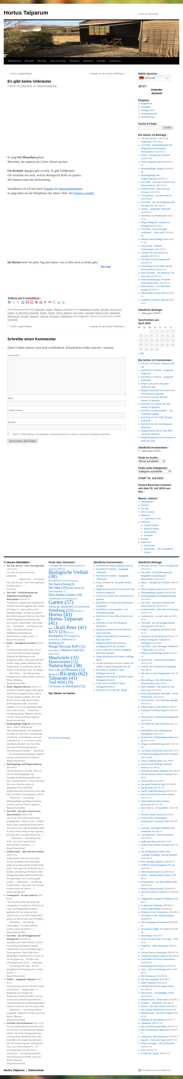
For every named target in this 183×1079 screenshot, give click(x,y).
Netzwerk (88, 60)
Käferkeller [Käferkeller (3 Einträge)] (69, 639)
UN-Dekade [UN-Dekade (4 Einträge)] (57, 686)
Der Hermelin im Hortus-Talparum (156, 774)
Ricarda (24, 316)
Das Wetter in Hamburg (59, 737)
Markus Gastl (101, 313)
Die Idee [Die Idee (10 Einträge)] (58, 588)
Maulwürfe (115, 313)
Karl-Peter (79, 313)
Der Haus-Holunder (150, 979)
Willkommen (14, 60)
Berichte (29, 60)
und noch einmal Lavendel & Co (155, 892)
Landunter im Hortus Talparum (155, 299)
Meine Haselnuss (148, 982)
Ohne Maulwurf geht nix (152, 871)
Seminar (49, 188)
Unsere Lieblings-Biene (151, 760)
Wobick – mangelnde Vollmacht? (156, 209)
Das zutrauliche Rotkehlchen (154, 1026)
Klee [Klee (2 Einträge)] (70, 632)
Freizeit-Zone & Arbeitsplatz (154, 952)
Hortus (51, 313)
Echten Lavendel (84, 193)
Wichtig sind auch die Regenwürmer (157, 986)
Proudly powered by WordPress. (156, 1070)
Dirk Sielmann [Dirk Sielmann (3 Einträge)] (57, 591)
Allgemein (39, 309)
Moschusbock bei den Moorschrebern (158, 794)
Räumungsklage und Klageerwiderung (24, 764)
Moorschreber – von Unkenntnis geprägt (159, 700)
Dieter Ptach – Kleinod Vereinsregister (158, 660)
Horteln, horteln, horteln (152, 814)
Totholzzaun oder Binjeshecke (154, 1036)
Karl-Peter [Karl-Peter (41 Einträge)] (71, 627)
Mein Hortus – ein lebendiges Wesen (157, 993)
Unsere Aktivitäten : (19, 562)
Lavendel (89, 313)
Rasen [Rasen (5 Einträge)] (54, 674)
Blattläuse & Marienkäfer (152, 1019)
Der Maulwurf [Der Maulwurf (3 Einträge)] (57, 580)
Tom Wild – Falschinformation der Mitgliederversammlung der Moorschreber (156, 148)
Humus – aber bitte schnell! (153, 1006)
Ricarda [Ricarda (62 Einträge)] (73, 673)
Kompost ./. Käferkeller (151, 1003)
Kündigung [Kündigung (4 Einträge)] (56, 643)
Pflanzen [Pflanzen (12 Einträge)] (75, 670)
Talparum (34, 316)
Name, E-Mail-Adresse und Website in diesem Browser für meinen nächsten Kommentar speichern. (62, 434)
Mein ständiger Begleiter (152, 861)
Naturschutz (13, 316)
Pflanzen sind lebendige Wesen (155, 239)
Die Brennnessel (148, 976)
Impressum (115, 60)
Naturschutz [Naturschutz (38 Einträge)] (65, 665)
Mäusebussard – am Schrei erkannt (157, 1013)
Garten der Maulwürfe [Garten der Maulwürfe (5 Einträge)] (63, 606)
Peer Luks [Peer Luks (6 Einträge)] (57, 669)
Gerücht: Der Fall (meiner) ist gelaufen (158, 666)
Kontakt (101, 60)
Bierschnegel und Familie (152, 966)
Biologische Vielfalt (89, 309)
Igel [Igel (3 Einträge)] (52, 628)
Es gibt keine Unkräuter (27, 313)
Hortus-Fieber (147, 781)
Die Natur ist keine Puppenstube (155, 259)
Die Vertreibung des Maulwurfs (155, 1030)
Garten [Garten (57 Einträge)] (61, 602)
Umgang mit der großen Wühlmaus (108, 73)
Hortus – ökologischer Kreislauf (155, 155)
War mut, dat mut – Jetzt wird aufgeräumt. (26, 565)
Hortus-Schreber (151, 528)
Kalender (156, 89)
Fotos (143, 1050)
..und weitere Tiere (152, 518)
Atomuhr (156, 93)
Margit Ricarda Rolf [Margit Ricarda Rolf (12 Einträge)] (67, 646)
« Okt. (141, 353)
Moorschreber (150, 532)
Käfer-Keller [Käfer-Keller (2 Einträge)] (55, 640)
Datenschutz (149, 545)
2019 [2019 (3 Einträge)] (52, 569)
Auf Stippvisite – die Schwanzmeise (157, 834)
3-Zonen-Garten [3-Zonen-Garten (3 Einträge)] (75, 565)
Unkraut (44, 316)
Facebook (148, 535)
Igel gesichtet (147, 787)
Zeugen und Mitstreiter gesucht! (155, 744)
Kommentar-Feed (149, 113)
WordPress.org (147, 117)
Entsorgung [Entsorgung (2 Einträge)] (71, 599)
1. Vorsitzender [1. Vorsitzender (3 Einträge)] (57, 565)
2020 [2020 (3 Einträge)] (61, 569)
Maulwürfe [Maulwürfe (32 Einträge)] (64, 657)
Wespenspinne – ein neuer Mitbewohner (159, 882)
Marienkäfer (146, 935)
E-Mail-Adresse (15, 410)
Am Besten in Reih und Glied (154, 750)
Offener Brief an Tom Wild (153, 293)
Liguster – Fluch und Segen (153, 1040)
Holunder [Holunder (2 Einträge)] (79, 611)
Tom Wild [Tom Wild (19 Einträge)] (61, 682)
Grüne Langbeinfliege (19, 73)
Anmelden (146, 107)
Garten (49, 309)
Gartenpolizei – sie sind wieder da (156, 195)
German (147, 78)
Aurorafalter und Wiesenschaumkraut (158, 959)
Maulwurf (75, 60)
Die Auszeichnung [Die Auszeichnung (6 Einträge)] (62, 584)
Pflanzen (58, 309)
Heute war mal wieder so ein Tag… (157, 939)
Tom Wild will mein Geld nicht (155, 723)
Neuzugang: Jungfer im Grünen (155, 929)
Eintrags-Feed (147, 110)
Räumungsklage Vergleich (153, 168)
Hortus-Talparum (64, 313)
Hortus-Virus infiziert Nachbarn (155, 845)
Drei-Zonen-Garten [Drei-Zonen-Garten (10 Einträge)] (65, 595)
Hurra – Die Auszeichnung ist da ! (156, 969)
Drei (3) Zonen (58, 60)
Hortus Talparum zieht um (153, 162)
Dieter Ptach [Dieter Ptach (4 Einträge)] (76, 588)
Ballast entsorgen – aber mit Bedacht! (158, 1043)
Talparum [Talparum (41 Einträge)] (63, 678)
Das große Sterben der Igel (153, 784)
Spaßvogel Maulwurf (150, 841)
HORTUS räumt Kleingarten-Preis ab (113, 666)
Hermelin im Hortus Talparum (154, 771)
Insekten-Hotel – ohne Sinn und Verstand (25, 851)
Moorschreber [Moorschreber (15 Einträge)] (63, 661)
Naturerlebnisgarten (70, 188)
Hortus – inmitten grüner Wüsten (156, 875)
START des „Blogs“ (118, 690)
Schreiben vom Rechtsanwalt (154, 215)
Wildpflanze (67, 316)
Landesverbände (151, 525)
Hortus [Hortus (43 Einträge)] (60, 614)
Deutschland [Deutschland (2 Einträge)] (72, 581)
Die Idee (42, 60)
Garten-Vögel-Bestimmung (153, 791)
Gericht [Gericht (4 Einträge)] (83, 606)
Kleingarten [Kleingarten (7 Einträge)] (58, 636)
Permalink (12, 319)
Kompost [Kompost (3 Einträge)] (74, 636)
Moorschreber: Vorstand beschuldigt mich (160, 717)
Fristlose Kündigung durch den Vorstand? (160, 754)
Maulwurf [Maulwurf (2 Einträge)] (54, 654)
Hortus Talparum (26, 13)
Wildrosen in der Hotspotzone (154, 912)
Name (10, 398)
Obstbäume (146, 1023)
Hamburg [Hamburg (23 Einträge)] (61, 610)
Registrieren (146, 103)
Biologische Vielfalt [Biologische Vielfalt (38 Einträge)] (68, 574)
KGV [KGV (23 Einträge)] (57, 631)
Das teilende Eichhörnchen (153, 1009)
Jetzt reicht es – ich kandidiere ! (155, 808)
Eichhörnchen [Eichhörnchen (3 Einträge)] (57, 598)
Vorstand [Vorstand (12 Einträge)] (75, 686)
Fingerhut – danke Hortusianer (155, 945)
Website (11, 422)
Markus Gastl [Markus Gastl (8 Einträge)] (73, 650)
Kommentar (14, 355)
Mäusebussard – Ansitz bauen (154, 999)
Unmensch (54, 316)
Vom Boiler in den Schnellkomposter (157, 915)
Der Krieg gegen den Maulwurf (155, 922)
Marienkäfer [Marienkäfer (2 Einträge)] (55, 650)
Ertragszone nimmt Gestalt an (154, 956)
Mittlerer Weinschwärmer (152, 888)
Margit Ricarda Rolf (47, 86)
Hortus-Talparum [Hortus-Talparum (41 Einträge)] (66, 621)
